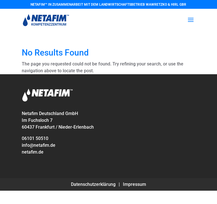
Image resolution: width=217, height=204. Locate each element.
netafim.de (33, 152)
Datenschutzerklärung (93, 184)
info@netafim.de (38, 145)
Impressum (134, 184)
